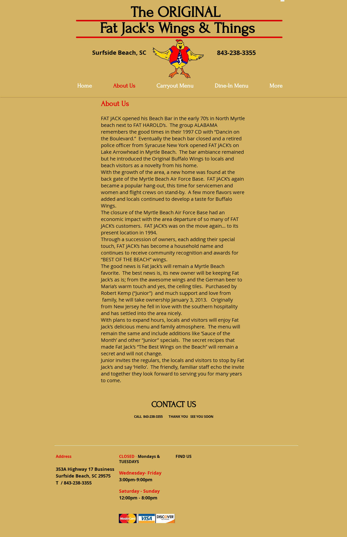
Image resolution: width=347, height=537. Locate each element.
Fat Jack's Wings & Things (177, 28)
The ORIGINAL (177, 12)
